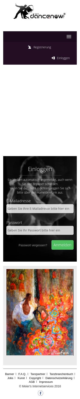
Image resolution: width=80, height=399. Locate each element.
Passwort (14, 222)
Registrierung (42, 47)
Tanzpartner (38, 374)
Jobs (10, 378)
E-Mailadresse (18, 200)
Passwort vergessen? (33, 245)
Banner (9, 374)
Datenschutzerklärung (58, 378)
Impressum (46, 381)
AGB (32, 381)
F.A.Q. (22, 374)
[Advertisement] (40, 112)
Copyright (35, 378)
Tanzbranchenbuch (61, 374)
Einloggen (63, 58)
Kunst (21, 378)
